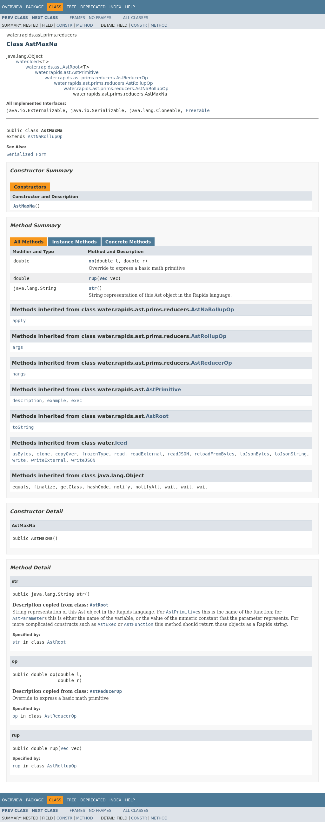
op (91, 260)
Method (84, 25)
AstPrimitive (163, 390)
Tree (71, 7)
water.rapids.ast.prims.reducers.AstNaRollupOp (116, 88)
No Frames (100, 18)
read (119, 453)
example (56, 400)
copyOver (65, 453)
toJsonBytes (254, 453)
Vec (103, 278)
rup (93, 278)
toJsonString (291, 453)
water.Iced (27, 61)
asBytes (21, 453)
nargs (19, 373)
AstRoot (157, 416)
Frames (77, 18)
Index (115, 7)
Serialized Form (26, 154)
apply (19, 320)
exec (76, 400)
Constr (64, 25)
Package (34, 7)
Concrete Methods (128, 241)
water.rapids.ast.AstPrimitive (67, 72)
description (27, 400)
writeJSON (83, 460)
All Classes (135, 18)
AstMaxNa (24, 206)
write (19, 460)
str (93, 288)
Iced (121, 443)
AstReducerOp (211, 363)
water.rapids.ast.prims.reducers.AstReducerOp (96, 77)
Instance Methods (74, 241)
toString (23, 427)
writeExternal (48, 460)
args (17, 347)
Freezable (198, 110)
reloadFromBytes (214, 453)
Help (130, 7)
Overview (12, 7)
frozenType (95, 453)
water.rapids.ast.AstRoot (52, 67)
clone (43, 453)
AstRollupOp (209, 336)
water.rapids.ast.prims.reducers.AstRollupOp (103, 83)
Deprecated (93, 7)
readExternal (146, 453)
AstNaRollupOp (45, 136)
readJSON (178, 453)
